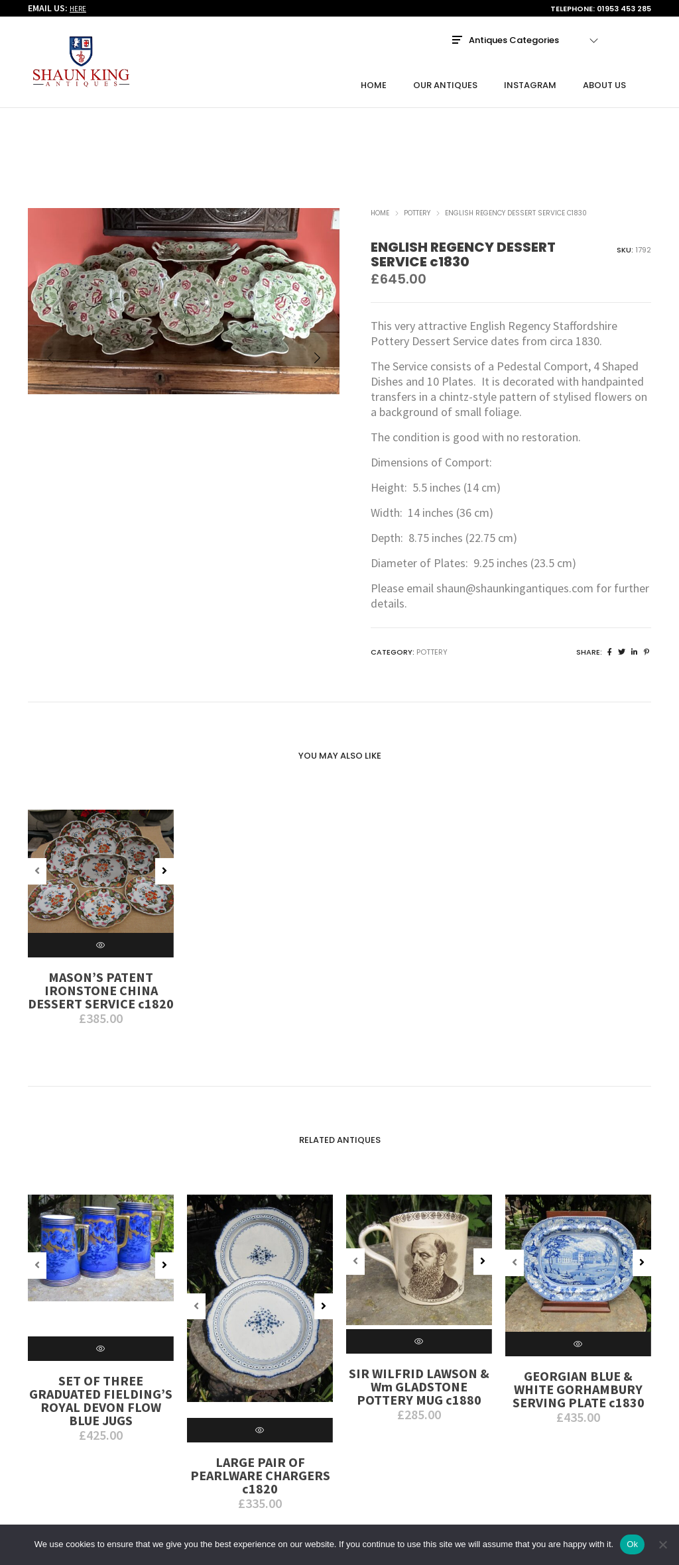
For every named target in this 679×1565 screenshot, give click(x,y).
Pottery (417, 139)
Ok (632, 1544)
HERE (78, 9)
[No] (662, 1544)
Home (380, 139)
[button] (317, 286)
